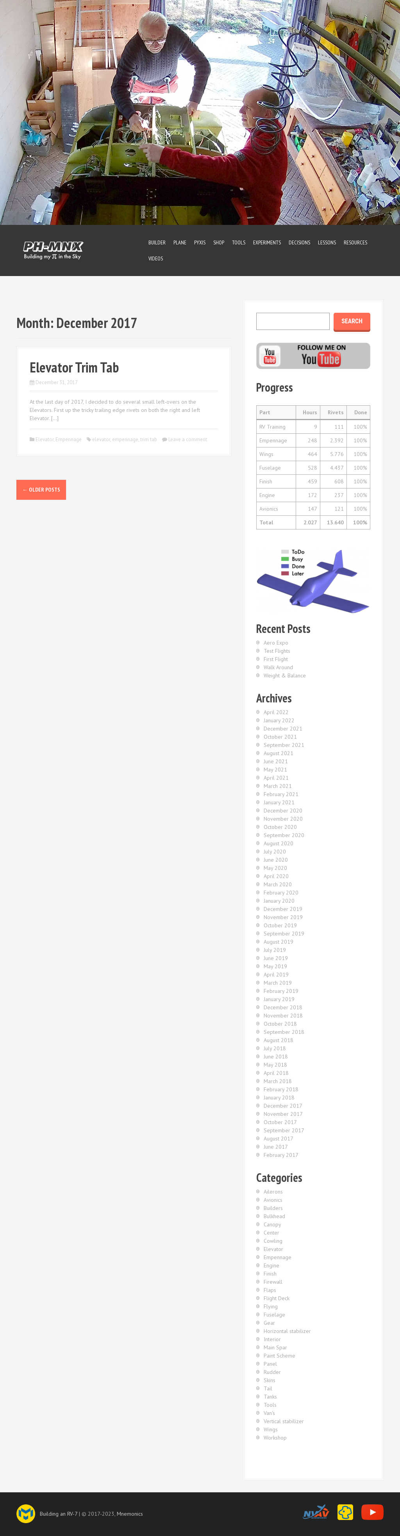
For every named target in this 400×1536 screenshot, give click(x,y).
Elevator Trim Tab (74, 367)
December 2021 (283, 728)
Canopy (272, 1224)
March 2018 (278, 1081)
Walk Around (278, 667)
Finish (270, 1273)
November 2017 (283, 1113)
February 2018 (281, 1089)
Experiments (267, 242)
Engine (271, 1265)
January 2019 (279, 999)
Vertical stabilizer (284, 1421)
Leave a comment (187, 439)
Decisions (299, 242)
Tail (268, 1388)
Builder (157, 242)
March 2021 (278, 785)
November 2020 (283, 818)
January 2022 (279, 720)
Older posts (41, 489)
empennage (125, 439)
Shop (218, 242)
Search (351, 321)
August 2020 (278, 843)
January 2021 (279, 802)
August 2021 (278, 753)
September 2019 (284, 933)
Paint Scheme (279, 1355)
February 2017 (281, 1154)
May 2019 (275, 966)
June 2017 (276, 1146)
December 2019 (283, 908)
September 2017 (284, 1130)
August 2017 (278, 1138)
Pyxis (199, 242)
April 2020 (276, 876)
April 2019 (276, 974)
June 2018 (276, 1056)
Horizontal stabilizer (287, 1331)
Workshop (275, 1437)
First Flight (276, 659)
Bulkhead (274, 1216)
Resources (355, 242)
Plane (179, 242)
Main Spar (275, 1347)
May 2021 (275, 769)
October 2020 (280, 826)
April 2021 (276, 777)
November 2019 (283, 917)
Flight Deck (276, 1298)
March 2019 (278, 982)
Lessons (327, 242)
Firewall (273, 1281)
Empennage (68, 439)
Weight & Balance (285, 675)
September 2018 (284, 1031)
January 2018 (279, 1097)
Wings (271, 1429)
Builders (273, 1208)
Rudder (272, 1372)
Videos (155, 258)
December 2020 (283, 810)
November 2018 (283, 1015)
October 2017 (280, 1122)
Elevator (45, 439)
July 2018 (275, 1048)
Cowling (273, 1240)
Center (271, 1232)
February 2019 (281, 990)
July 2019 (275, 949)
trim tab (148, 439)
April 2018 (276, 1072)
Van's (269, 1413)
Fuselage (274, 1314)
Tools (238, 242)
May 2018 (275, 1064)
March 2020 (278, 884)
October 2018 (280, 1023)
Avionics (273, 1199)
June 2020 (276, 859)
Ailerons (273, 1191)
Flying (271, 1306)
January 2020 (279, 900)
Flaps (270, 1290)
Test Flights (277, 650)
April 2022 (276, 712)
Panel (270, 1363)
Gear (269, 1322)
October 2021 (280, 736)
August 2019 (278, 941)
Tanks (270, 1396)
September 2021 (284, 744)
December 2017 (283, 1105)
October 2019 (280, 925)
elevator (101, 439)
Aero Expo (276, 642)
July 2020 (275, 851)
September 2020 (284, 835)
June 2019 (276, 958)
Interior (272, 1339)
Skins (269, 1380)
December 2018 (283, 1007)
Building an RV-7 (58, 1513)
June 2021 (276, 761)
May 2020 (275, 867)
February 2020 (281, 892)
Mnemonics (130, 1513)
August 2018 (278, 1040)
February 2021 (281, 794)
